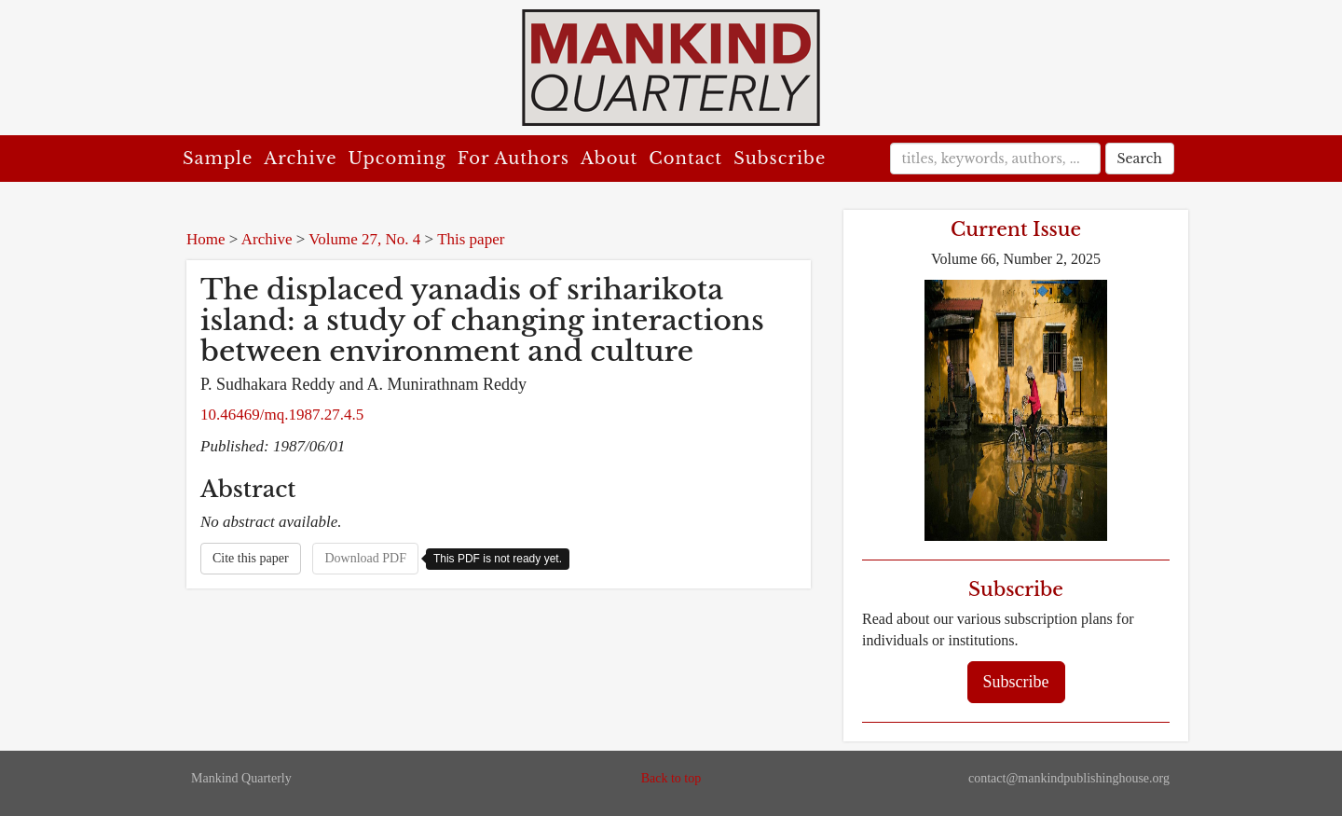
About (609, 158)
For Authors (513, 158)
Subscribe (779, 158)
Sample (218, 158)
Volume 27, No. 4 (364, 239)
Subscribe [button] (1016, 681)
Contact (685, 158)
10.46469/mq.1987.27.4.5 (281, 414)
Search (1139, 158)
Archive (300, 158)
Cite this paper (250, 558)
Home (206, 239)
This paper (470, 239)
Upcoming (397, 158)
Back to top (671, 778)
